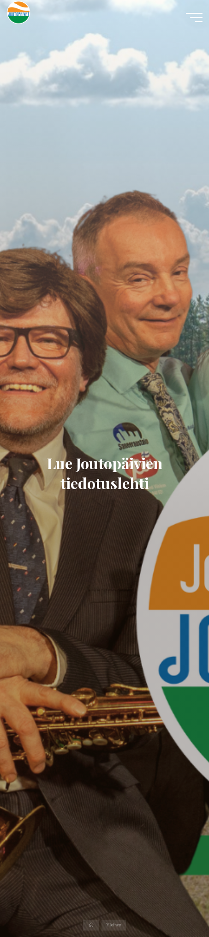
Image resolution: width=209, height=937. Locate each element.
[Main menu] (194, 17)
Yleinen (113, 925)
